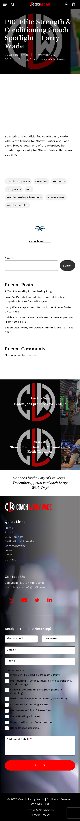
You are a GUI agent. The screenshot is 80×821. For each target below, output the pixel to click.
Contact (10, 559)
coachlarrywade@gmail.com (25, 587)
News (61, 59)
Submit (40, 765)
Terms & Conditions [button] (40, 810)
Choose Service (14, 670)
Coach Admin (18, 54)
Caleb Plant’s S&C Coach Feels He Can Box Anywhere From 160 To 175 (38, 319)
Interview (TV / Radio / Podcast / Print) (35, 674)
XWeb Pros (42, 803)
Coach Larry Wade (42, 59)
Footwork (59, 181)
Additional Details (19, 738)
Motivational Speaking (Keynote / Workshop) (38, 698)
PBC (28, 189)
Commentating (15, 546)
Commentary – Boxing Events (29, 704)
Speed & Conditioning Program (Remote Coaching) (36, 691)
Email (11, 649)
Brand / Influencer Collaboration (31, 722)
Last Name (50, 638)
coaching (41, 181)
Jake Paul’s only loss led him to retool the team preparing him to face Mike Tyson (35, 299)
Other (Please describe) (25, 727)
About (9, 532)
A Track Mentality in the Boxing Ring (28, 291)
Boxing (23, 59)
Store (8, 555)
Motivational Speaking (20, 541)
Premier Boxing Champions (24, 197)
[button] (5, 4)
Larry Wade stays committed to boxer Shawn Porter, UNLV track (38, 309)
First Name (15, 638)
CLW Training (14, 536)
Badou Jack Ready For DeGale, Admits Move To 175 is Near (39, 329)
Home (9, 527)
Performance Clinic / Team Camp (31, 710)
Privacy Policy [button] (40, 814)
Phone (11, 660)
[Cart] (72, 4)
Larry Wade (14, 189)
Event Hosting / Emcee (25, 716)
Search (9, 258)
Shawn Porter (56, 197)
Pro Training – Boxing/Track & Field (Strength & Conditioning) (41, 682)
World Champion (17, 205)
